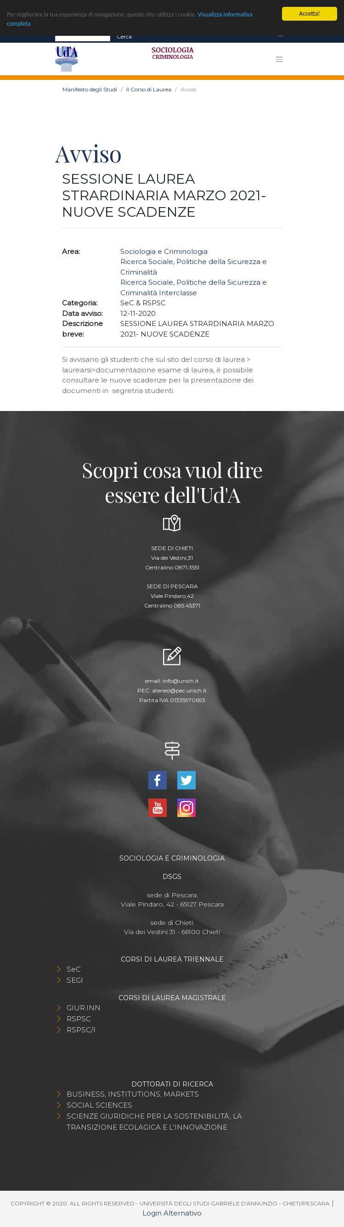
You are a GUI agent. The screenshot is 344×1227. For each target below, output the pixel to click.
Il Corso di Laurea (148, 89)
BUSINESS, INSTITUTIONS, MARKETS (133, 1094)
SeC (74, 969)
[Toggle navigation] (280, 36)
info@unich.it (181, 680)
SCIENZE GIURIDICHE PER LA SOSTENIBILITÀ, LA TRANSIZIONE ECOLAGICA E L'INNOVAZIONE (154, 1121)
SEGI (75, 980)
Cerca (124, 36)
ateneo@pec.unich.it (179, 690)
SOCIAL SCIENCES (99, 1105)
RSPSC (79, 1018)
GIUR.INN (84, 1007)
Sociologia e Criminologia (164, 251)
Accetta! (309, 13)
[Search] (82, 36)
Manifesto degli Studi (89, 89)
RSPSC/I (81, 1029)
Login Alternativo (172, 1213)
